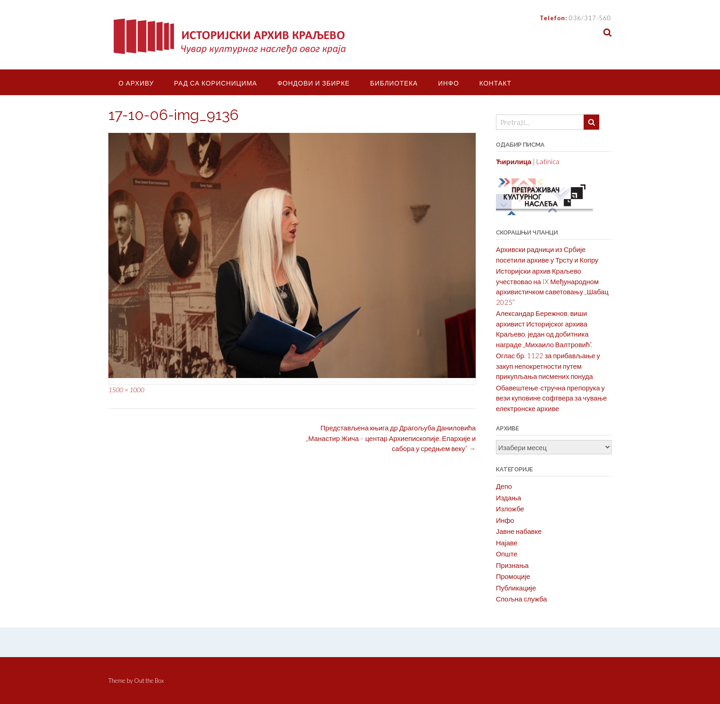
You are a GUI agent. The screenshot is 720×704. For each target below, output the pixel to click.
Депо (504, 486)
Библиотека (394, 83)
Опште (507, 553)
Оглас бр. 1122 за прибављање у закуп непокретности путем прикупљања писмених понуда (548, 365)
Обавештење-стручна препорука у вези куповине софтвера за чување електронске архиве (551, 397)
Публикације (516, 588)
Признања (512, 565)
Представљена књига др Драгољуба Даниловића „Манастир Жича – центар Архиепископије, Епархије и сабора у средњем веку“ (391, 438)
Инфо (448, 83)
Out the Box (149, 680)
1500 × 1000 (126, 390)
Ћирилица (513, 161)
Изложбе (510, 508)
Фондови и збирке (313, 83)
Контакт (495, 83)
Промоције (513, 576)
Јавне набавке (519, 531)
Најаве (507, 542)
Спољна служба (521, 599)
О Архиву (136, 83)
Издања (508, 497)
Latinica (547, 161)
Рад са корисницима (215, 83)
